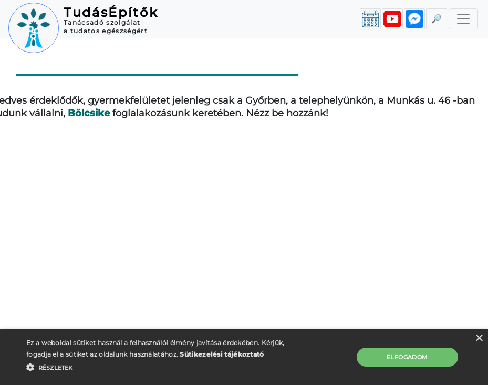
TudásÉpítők (111, 12)
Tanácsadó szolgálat (102, 22)
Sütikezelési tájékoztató (222, 354)
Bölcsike (89, 112)
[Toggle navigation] (463, 18)
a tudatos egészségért (106, 31)
